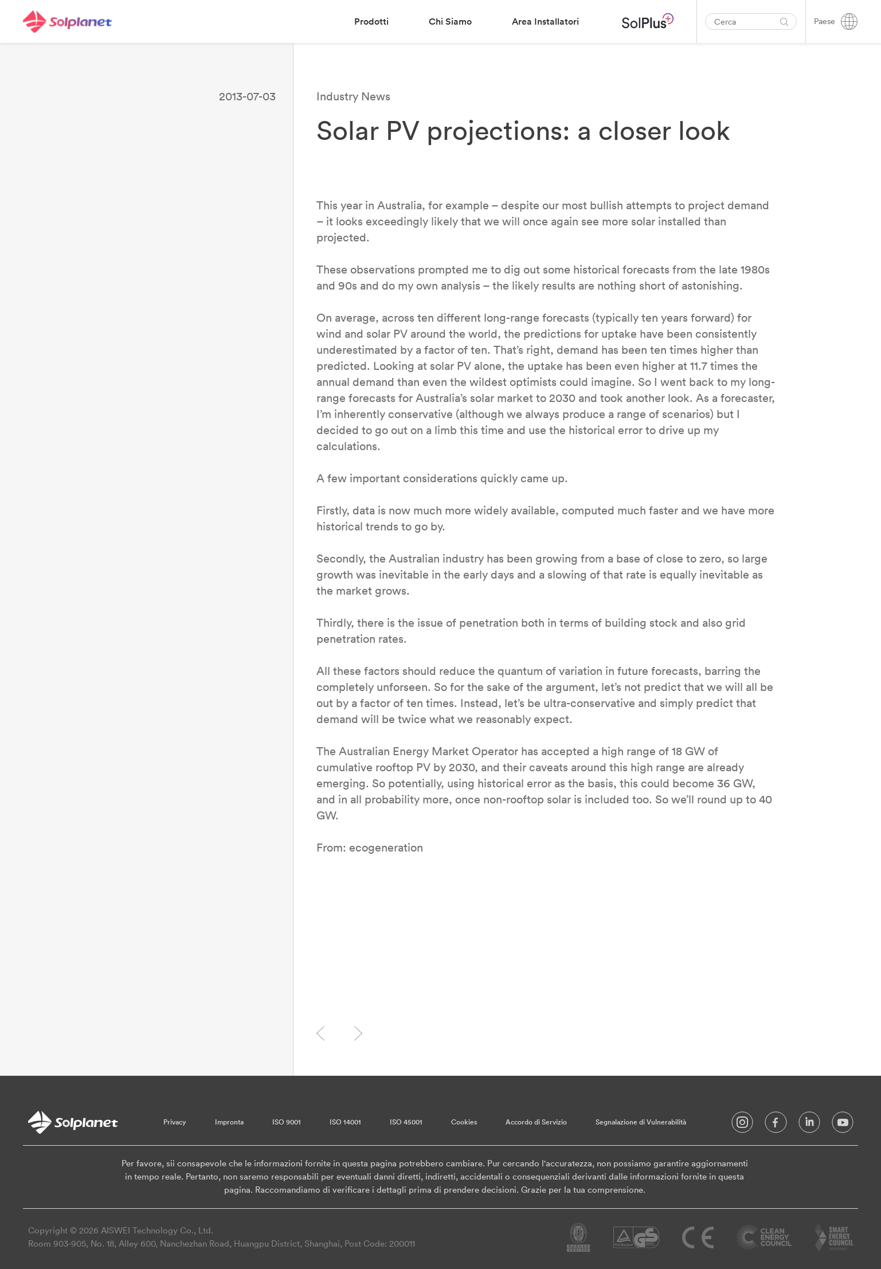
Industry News (353, 96)
